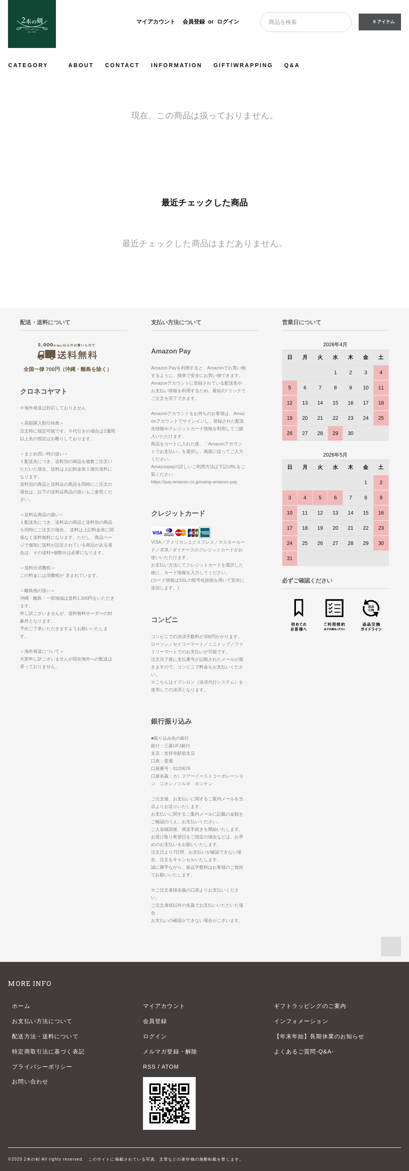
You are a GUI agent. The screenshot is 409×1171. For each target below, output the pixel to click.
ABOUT (81, 65)
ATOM (170, 1066)
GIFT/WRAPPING (243, 65)
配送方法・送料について (45, 1036)
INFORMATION (177, 65)
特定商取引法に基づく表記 (48, 1051)
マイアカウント (155, 21)
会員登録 (194, 21)
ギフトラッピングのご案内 (310, 1006)
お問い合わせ (30, 1081)
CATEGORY (32, 65)
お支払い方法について (42, 1021)
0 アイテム (378, 21)
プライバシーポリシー (42, 1066)
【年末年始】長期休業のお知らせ (319, 1036)
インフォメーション (301, 1021)
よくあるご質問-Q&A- (304, 1051)
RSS (149, 1066)
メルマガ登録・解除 (170, 1051)
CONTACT (122, 65)
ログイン (228, 21)
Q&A (292, 65)
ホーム (21, 1006)
